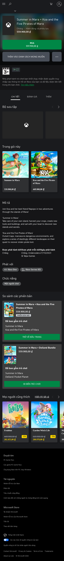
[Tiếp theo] (59, 107)
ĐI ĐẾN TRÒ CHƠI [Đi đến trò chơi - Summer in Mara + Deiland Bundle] (32, 383)
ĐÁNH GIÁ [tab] (32, 96)
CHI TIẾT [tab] (15, 96)
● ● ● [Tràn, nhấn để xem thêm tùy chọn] (56, 56)
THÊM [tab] (48, 96)
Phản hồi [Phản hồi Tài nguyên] (7, 488)
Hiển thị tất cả (42, 396)
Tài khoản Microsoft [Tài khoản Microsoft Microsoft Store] (11, 512)
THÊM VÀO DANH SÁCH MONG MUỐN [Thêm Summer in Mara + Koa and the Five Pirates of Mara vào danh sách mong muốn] (26, 56)
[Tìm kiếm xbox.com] (10, 4)
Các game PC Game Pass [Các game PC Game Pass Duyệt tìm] (13, 465)
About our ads (9, 556)
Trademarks (49, 551)
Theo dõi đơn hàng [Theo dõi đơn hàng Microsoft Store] (10, 526)
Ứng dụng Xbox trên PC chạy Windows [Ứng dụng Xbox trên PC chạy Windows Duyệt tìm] (17, 470)
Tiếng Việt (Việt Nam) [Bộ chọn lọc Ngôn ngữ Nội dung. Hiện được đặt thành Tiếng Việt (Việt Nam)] (16, 535)
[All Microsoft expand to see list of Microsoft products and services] (3, 4)
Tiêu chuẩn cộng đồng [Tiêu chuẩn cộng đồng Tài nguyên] (11, 493)
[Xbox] (7, 10)
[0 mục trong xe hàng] (52, 4)
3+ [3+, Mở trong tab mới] (16, 69)
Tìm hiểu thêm (27, 84)
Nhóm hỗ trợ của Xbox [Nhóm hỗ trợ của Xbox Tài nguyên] (12, 483)
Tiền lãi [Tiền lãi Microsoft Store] (6, 521)
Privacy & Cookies (25, 551)
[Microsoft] (32, 2)
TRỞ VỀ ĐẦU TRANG (32, 336)
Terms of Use (38, 551)
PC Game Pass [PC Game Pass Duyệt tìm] (9, 460)
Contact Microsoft (10, 551)
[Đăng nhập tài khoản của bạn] (59, 4)
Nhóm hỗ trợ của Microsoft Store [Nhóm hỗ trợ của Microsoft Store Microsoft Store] (16, 517)
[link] (15, 171)
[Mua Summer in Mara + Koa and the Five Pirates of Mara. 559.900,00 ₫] (32, 44)
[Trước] (53, 107)
